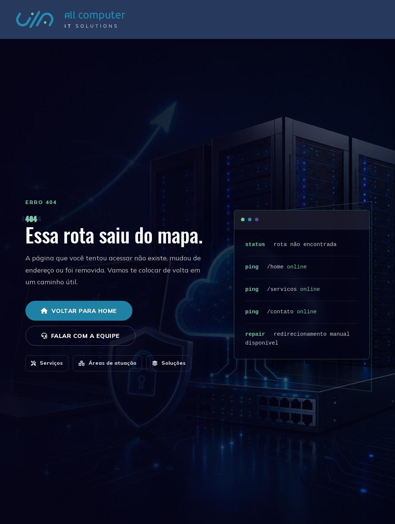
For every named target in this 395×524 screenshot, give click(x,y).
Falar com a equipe (80, 335)
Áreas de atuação (107, 363)
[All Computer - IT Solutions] (70, 22)
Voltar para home (79, 310)
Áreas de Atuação (255, 22)
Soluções (329, 22)
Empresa (213, 22)
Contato (360, 22)
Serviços (298, 22)
